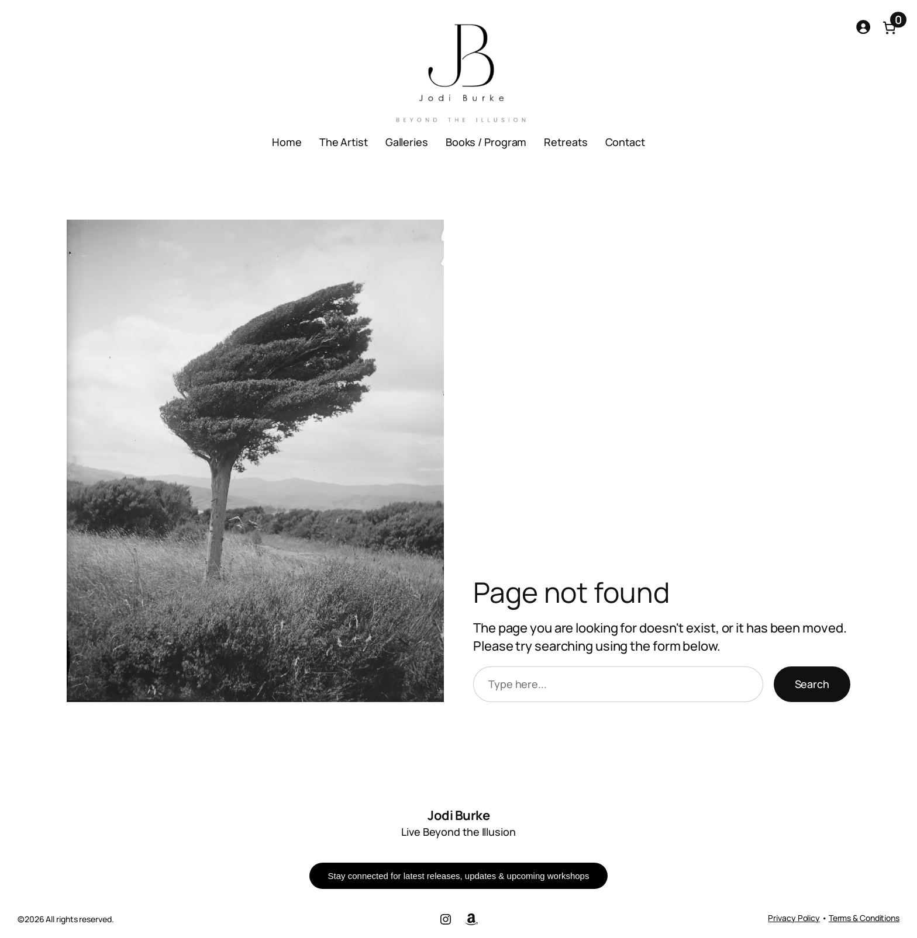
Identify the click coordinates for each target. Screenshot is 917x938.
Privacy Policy (794, 917)
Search (812, 684)
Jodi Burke (458, 815)
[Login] (863, 27)
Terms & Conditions (864, 917)
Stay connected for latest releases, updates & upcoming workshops (459, 876)
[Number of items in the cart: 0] (889, 28)
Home (287, 142)
